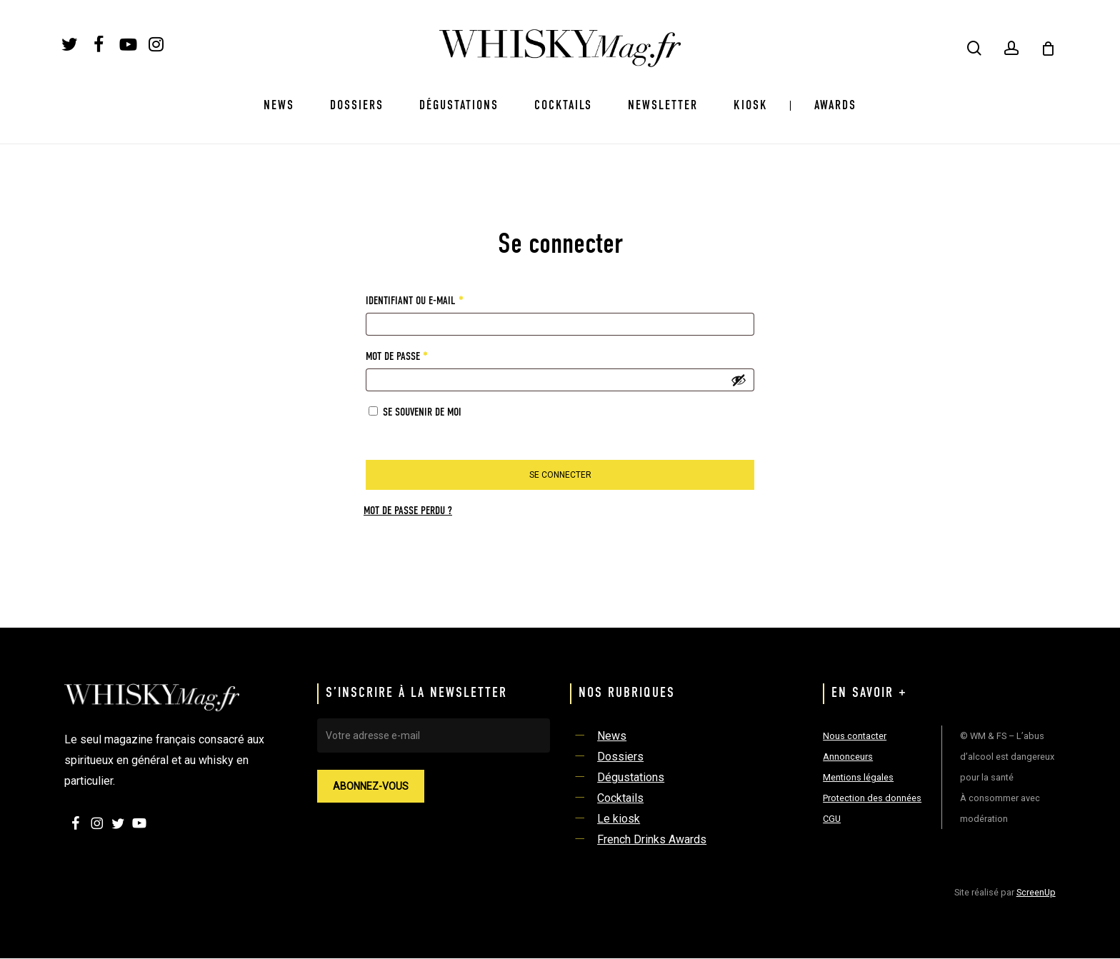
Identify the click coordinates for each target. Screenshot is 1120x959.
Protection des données (872, 798)
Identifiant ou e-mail (438, 298)
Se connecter (560, 475)
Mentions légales (858, 777)
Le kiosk (618, 818)
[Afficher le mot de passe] (738, 380)
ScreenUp (1036, 892)
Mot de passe (420, 354)
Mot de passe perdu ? (408, 511)
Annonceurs (848, 756)
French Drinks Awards (651, 839)
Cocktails (620, 798)
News (611, 736)
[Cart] (1048, 48)
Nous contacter (854, 735)
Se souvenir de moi (422, 412)
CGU (832, 818)
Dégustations (630, 777)
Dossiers (620, 756)
